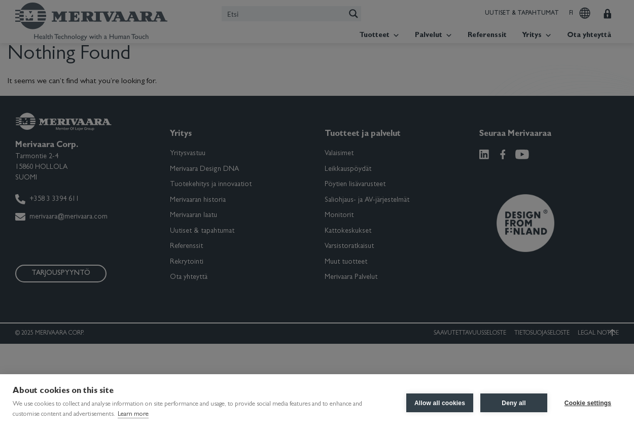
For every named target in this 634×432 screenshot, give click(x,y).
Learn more (133, 414)
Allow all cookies (439, 403)
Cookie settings (588, 403)
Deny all (514, 403)
